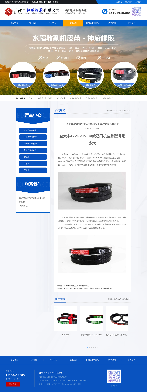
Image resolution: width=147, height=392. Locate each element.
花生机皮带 (61, 98)
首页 (119, 110)
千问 (79, 384)
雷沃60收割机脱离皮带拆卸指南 (76, 286)
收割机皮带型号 (92, 23)
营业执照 (83, 380)
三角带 (31, 98)
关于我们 (34, 23)
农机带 (50, 98)
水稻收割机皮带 (75, 98)
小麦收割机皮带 (107, 98)
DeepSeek (70, 384)
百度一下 (57, 384)
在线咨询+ (13, 384)
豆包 (75, 384)
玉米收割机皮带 (91, 98)
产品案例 (112, 23)
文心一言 (63, 384)
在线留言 (128, 2)
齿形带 (40, 98)
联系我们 (138, 2)
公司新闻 (73, 23)
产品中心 (53, 23)
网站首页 (14, 23)
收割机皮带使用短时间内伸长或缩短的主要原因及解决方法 (88, 288)
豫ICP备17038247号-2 (70, 380)
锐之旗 (49, 384)
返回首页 (119, 2)
